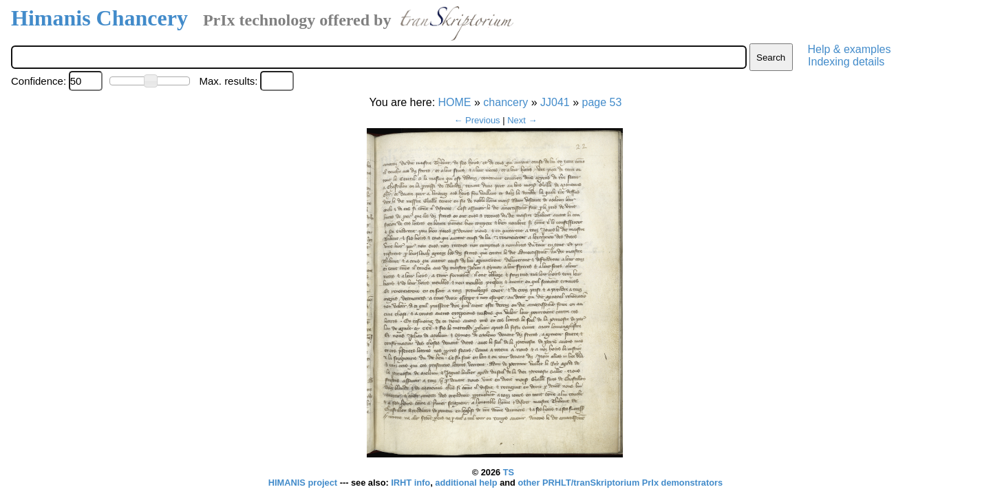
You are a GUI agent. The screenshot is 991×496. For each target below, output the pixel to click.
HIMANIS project (304, 482)
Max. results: (228, 81)
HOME (454, 102)
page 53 (602, 102)
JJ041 (555, 102)
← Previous (477, 120)
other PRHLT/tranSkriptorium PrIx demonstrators (620, 482)
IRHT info (410, 482)
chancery (505, 102)
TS (508, 472)
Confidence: (38, 81)
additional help (467, 482)
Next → (522, 120)
